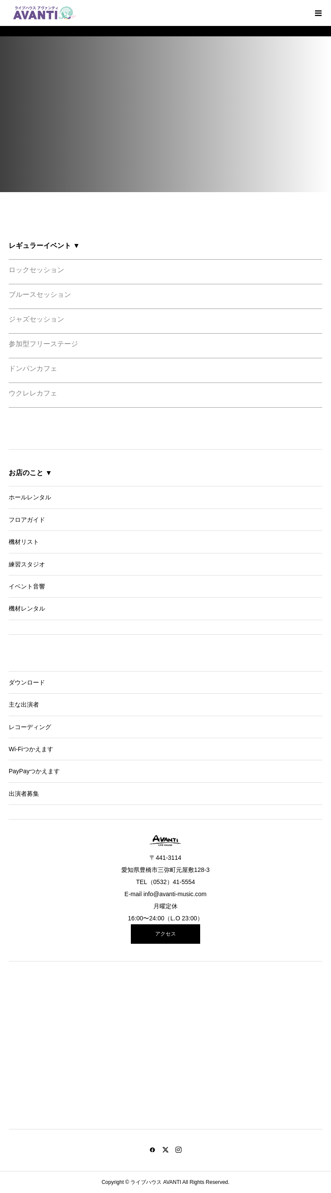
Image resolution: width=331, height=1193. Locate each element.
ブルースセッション (40, 294)
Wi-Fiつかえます (31, 749)
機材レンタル (27, 608)
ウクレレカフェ (33, 393)
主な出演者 (24, 704)
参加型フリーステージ (43, 343)
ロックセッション (36, 269)
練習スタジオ (27, 564)
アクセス (165, 934)
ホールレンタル (30, 497)
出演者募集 (24, 793)
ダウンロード (27, 682)
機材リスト (24, 541)
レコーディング (30, 727)
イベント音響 (27, 586)
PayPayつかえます (34, 771)
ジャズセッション (36, 319)
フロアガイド (27, 519)
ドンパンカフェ (33, 368)
